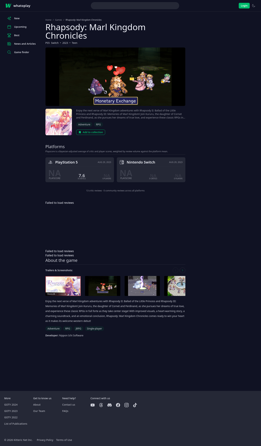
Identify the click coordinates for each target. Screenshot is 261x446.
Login (244, 5)
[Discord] (109, 405)
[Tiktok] (135, 405)
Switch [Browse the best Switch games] (55, 42)
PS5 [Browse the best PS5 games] (47, 42)
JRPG (78, 328)
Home (48, 20)
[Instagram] (126, 405)
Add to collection (90, 132)
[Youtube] (92, 405)
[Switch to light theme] (253, 5)
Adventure (84, 124)
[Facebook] (118, 405)
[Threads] (101, 405)
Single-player (94, 328)
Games (58, 20)
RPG (98, 124)
